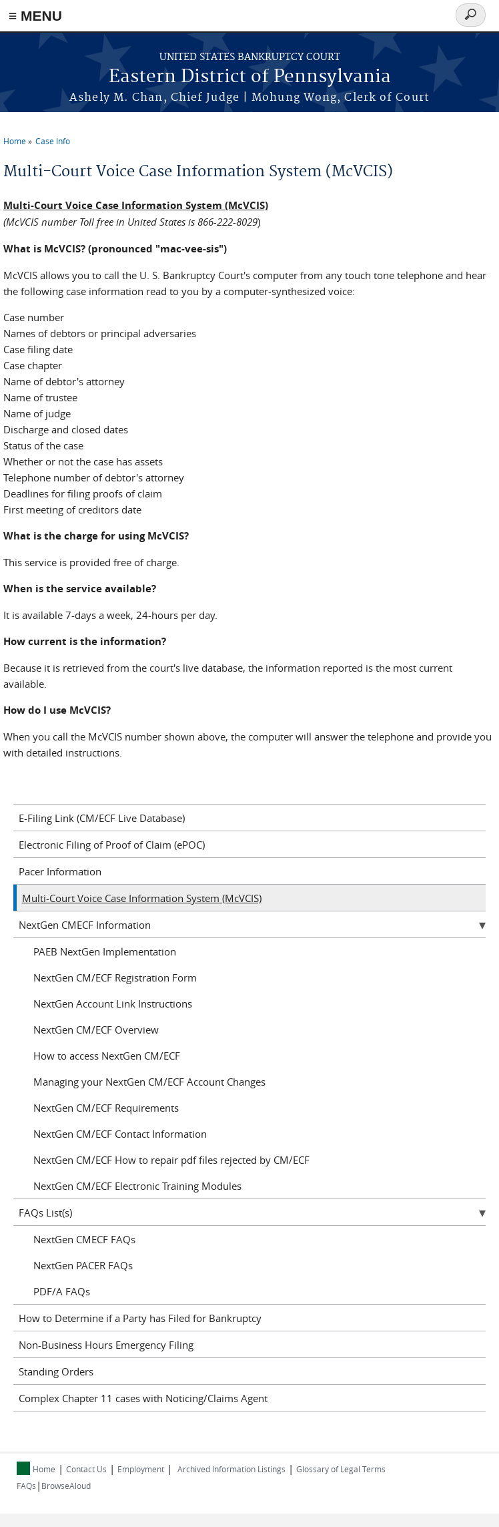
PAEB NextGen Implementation (104, 951)
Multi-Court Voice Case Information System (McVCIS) (142, 898)
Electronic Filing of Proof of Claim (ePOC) (112, 844)
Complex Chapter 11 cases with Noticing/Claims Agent (143, 1398)
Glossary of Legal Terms (341, 1469)
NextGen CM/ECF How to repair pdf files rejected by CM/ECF (171, 1159)
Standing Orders (56, 1371)
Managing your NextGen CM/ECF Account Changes (149, 1081)
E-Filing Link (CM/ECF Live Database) (102, 818)
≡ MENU (35, 15)
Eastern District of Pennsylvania (250, 77)
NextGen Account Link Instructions (112, 1003)
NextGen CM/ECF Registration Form (115, 977)
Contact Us (86, 1469)
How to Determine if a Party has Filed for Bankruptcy (140, 1318)
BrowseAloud (66, 1485)
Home (14, 141)
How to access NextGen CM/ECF (106, 1055)
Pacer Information (60, 871)
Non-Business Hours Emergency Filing (106, 1344)
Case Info (52, 141)
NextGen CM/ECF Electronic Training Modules (137, 1185)
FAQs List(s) (45, 1212)
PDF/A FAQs (61, 1291)
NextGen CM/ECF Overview (96, 1029)
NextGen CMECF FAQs (84, 1239)
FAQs (26, 1485)
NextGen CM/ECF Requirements (106, 1107)
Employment (140, 1469)
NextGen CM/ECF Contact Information (120, 1133)
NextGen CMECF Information (85, 924)
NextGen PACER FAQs (83, 1265)
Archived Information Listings (231, 1469)
